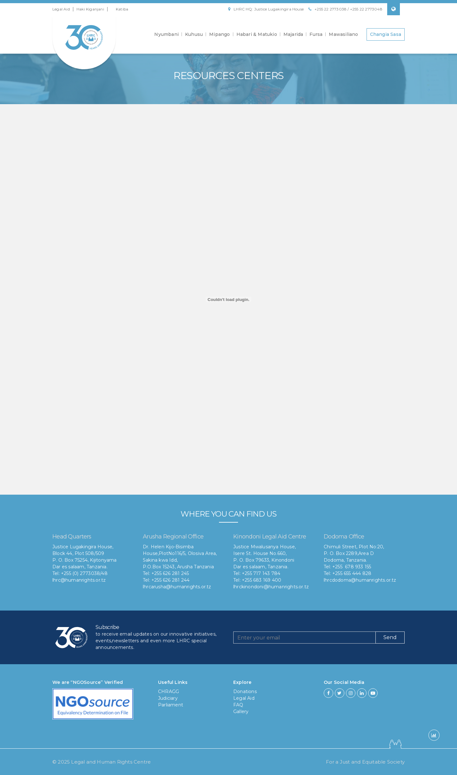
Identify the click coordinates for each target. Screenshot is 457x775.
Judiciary (168, 698)
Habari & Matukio (256, 34)
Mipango (219, 34)
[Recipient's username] (304, 637)
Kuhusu (194, 34)
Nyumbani (166, 34)
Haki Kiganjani (90, 9)
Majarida (293, 34)
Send (390, 637)
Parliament (170, 705)
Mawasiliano (343, 34)
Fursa (315, 34)
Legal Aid (61, 9)
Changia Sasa (385, 34)
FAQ (238, 705)
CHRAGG (168, 691)
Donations (245, 691)
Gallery (240, 711)
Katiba (122, 9)
